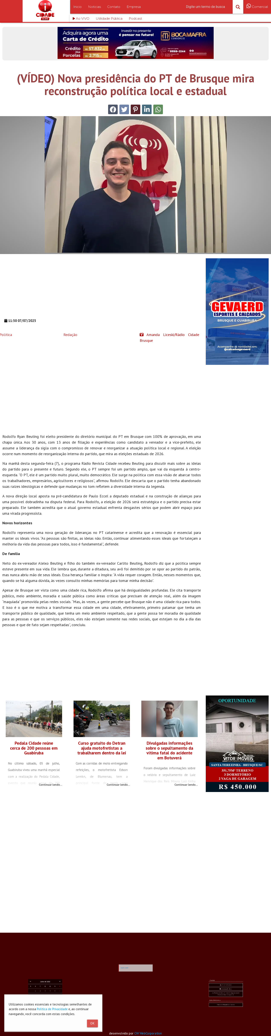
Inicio (77, 7)
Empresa (134, 7)
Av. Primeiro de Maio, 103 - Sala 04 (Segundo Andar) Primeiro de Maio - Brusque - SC (225, 1004)
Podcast (135, 18)
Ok (92, 1023)
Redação (39, 334)
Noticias (94, 7)
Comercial (257, 9)
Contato (113, 7)
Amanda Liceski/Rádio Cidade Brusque (169, 337)
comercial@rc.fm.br (226, 1003)
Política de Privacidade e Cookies (226, 1008)
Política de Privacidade (52, 1009)
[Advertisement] (101, 288)
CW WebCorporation (150, 1033)
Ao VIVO (81, 18)
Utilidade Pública (109, 18)
